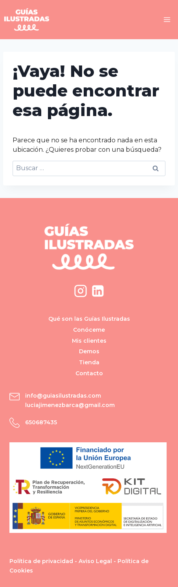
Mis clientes (89, 340)
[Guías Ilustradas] (26, 19)
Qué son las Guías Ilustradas (89, 318)
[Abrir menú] (167, 19)
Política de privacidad (41, 561)
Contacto (89, 373)
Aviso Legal (95, 561)
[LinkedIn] (98, 291)
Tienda (89, 362)
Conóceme (89, 329)
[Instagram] (80, 291)
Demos (89, 351)
